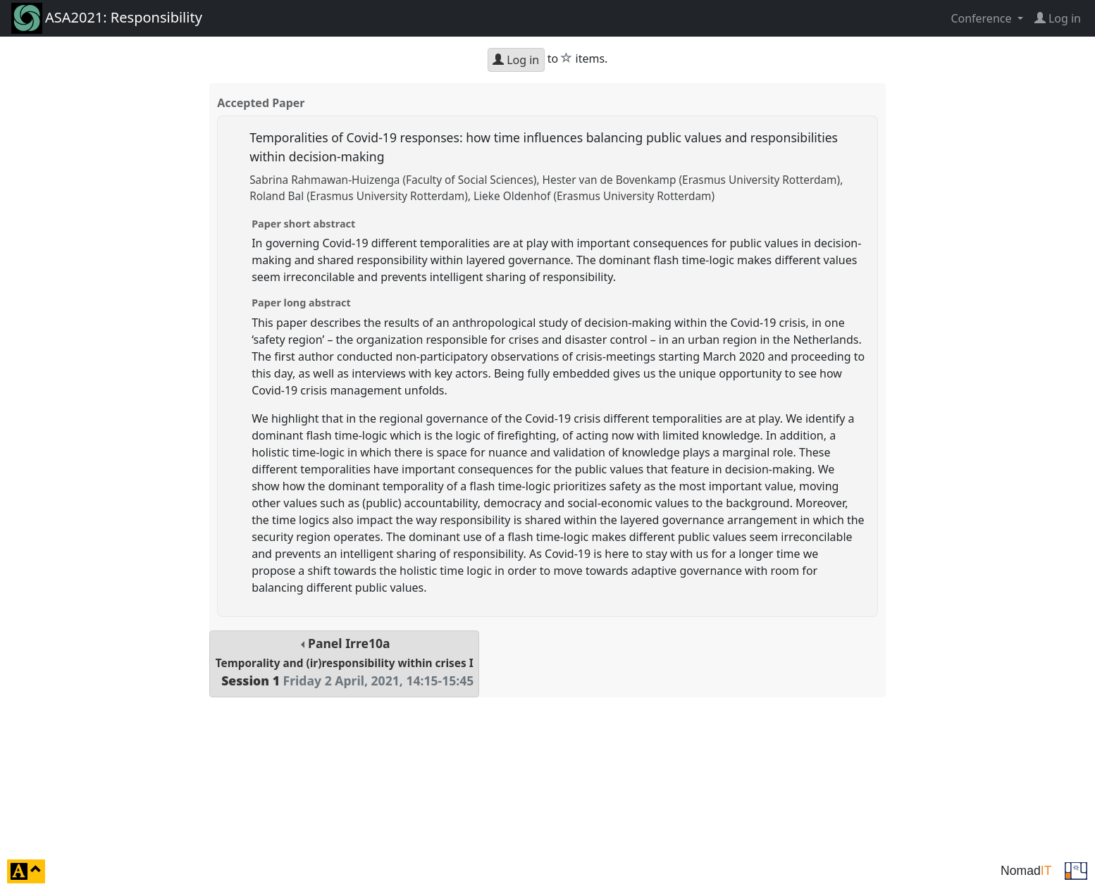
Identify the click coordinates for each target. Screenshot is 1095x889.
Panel (344, 662)
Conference (982, 18)
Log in (516, 60)
